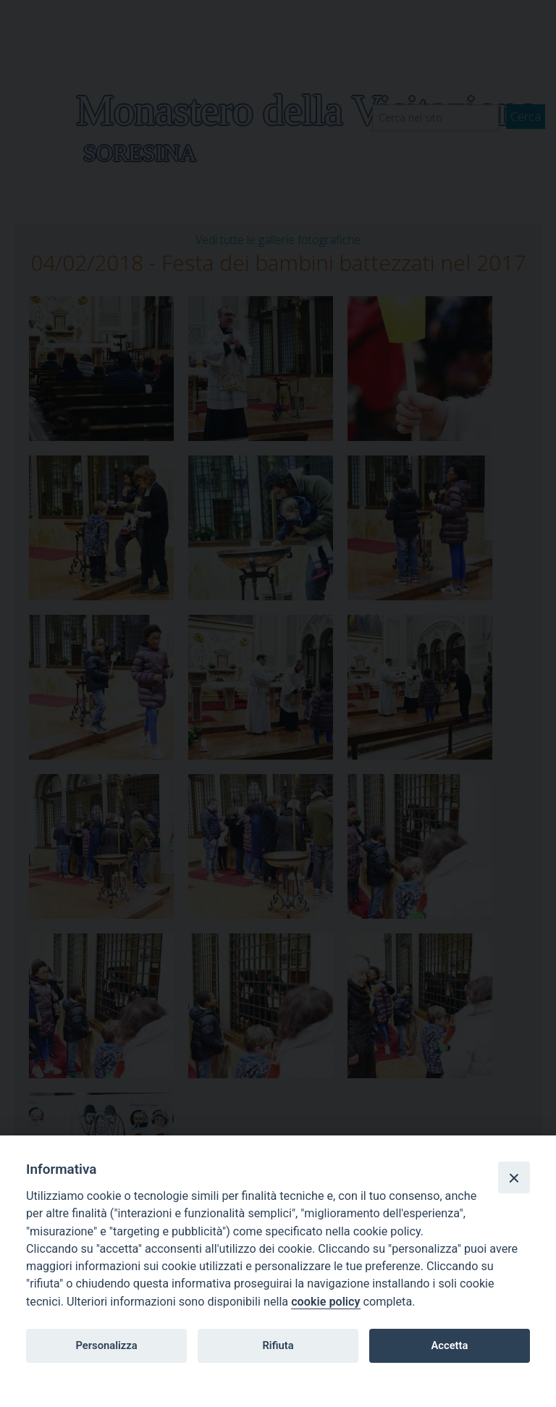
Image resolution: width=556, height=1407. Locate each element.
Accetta (449, 1345)
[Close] (514, 1177)
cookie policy (325, 1302)
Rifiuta (277, 1345)
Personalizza (106, 1345)
